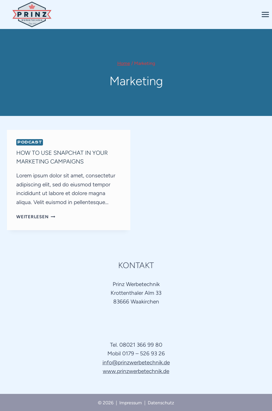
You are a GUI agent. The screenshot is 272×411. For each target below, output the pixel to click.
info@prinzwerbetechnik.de (136, 362)
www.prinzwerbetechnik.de (136, 371)
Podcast (29, 142)
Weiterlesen (35, 216)
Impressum (130, 402)
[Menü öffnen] (265, 14)
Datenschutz (161, 402)
